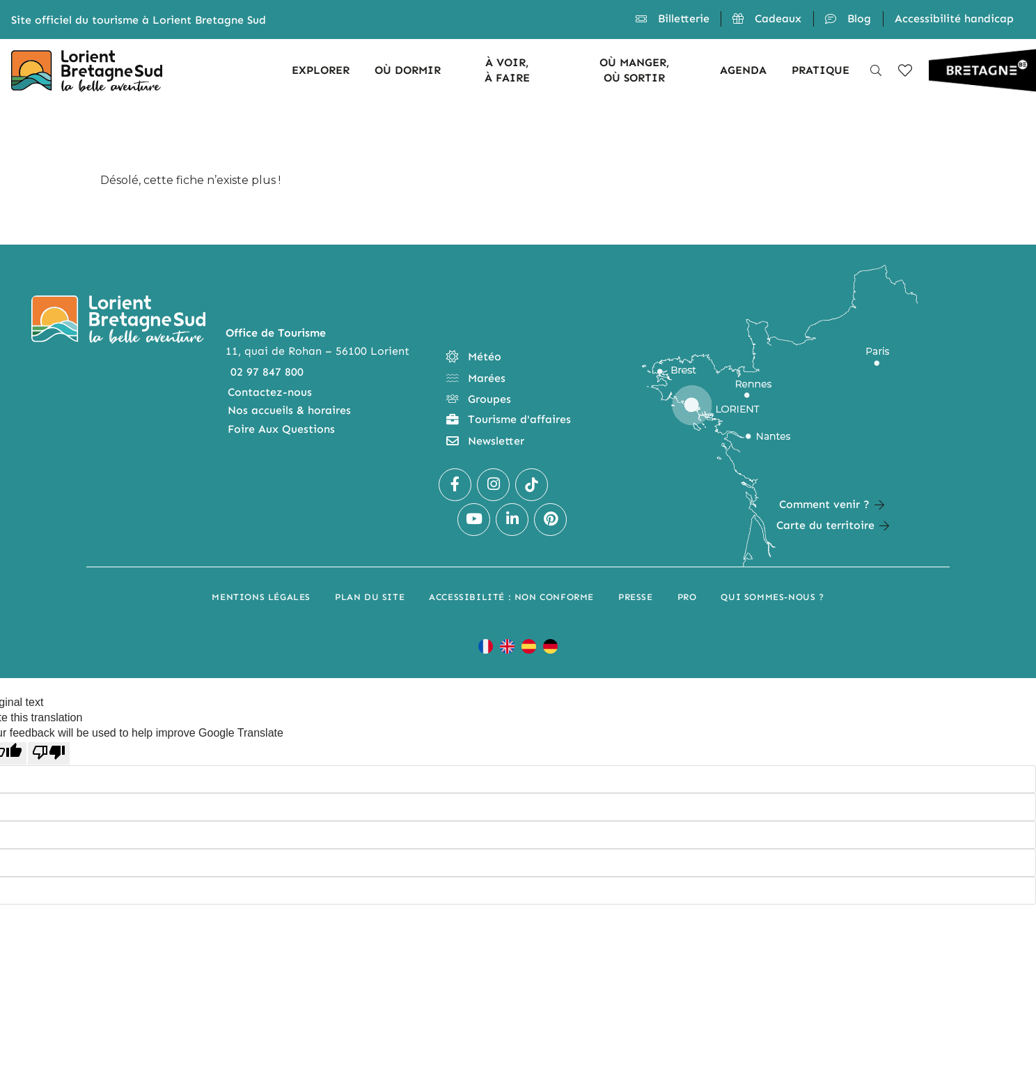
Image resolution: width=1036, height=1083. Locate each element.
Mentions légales (261, 597)
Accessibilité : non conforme (511, 597)
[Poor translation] (48, 753)
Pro (687, 597)
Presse (635, 597)
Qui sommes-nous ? (772, 597)
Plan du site (370, 597)
